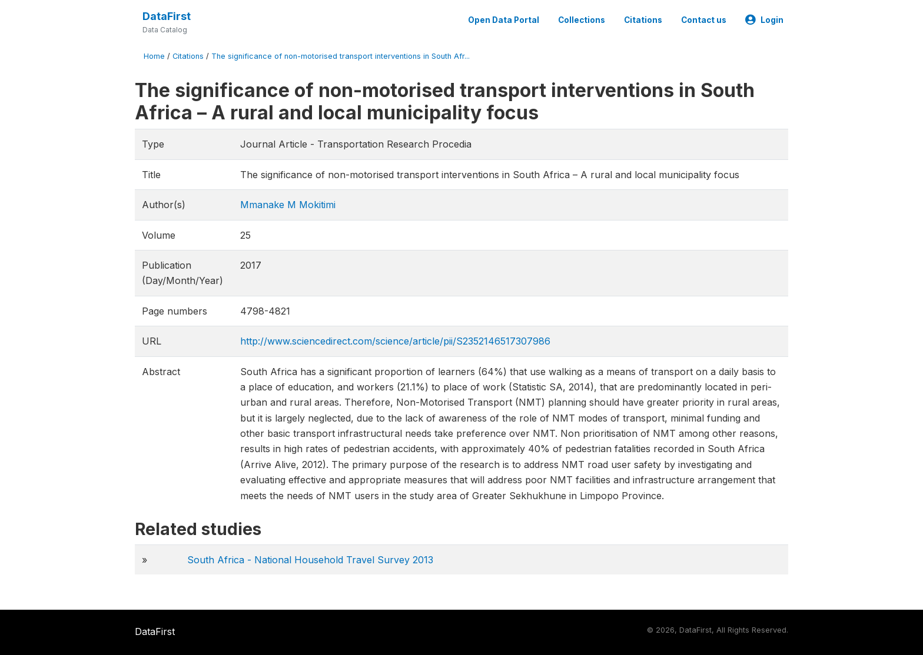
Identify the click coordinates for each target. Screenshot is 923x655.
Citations (643, 20)
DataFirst (166, 16)
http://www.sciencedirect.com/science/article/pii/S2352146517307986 (395, 341)
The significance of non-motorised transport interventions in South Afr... (340, 56)
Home (154, 56)
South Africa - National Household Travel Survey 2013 (310, 560)
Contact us (703, 20)
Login (764, 20)
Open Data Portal (503, 20)
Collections (581, 20)
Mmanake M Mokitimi (288, 204)
